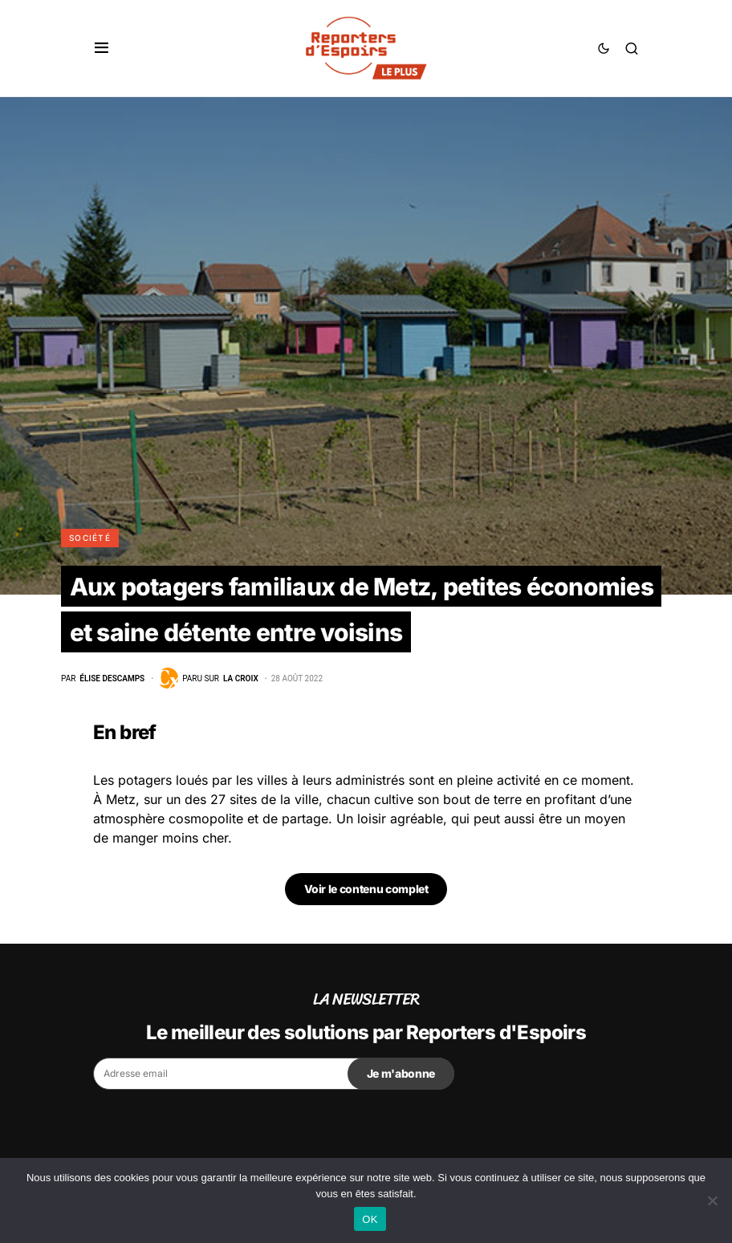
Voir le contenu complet (366, 889)
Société (90, 537)
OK (369, 1219)
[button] (101, 48)
